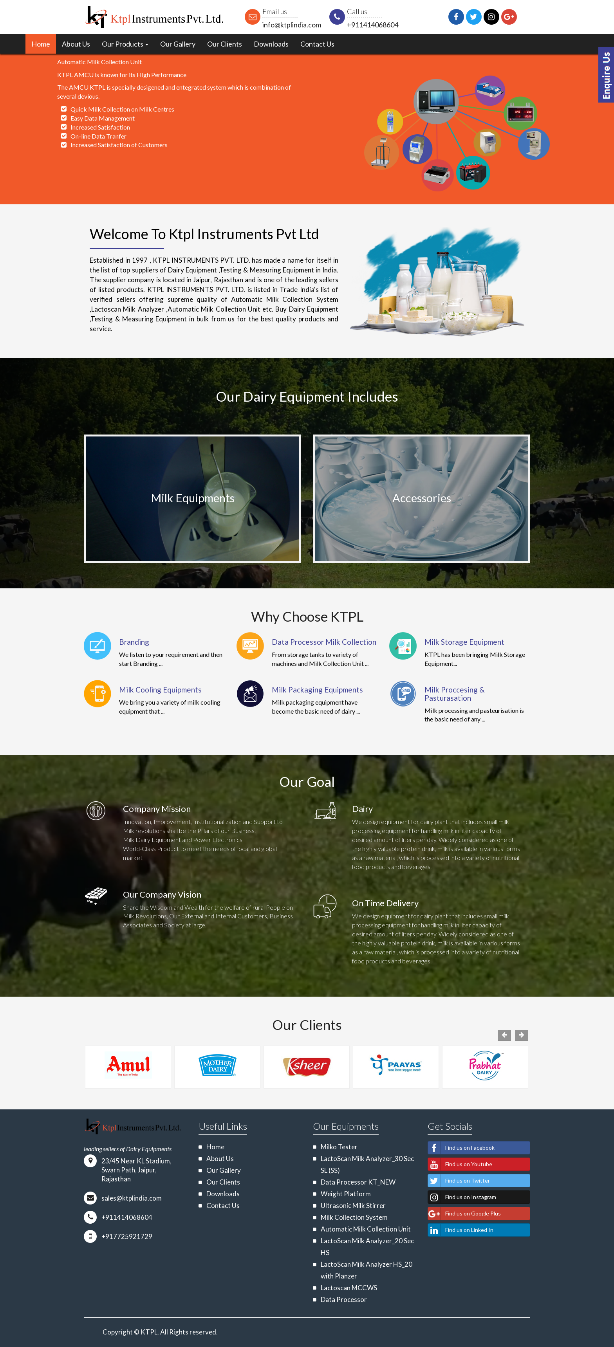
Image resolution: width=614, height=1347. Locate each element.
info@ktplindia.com (291, 24)
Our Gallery (177, 44)
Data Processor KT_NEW (358, 1182)
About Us (76, 44)
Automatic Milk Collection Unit (366, 1229)
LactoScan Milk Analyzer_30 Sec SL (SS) (367, 1164)
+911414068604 (372, 24)
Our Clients (224, 44)
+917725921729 (126, 1236)
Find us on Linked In (460, 1230)
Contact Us (317, 44)
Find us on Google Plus (464, 1213)
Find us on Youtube (460, 1164)
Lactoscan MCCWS (349, 1288)
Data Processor (344, 1299)
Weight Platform (346, 1194)
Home (40, 44)
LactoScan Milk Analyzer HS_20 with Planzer (366, 1270)
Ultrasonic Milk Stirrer (353, 1205)
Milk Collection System (354, 1217)
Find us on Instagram (462, 1197)
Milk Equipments (193, 498)
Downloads (271, 44)
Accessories (421, 498)
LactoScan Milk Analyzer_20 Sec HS (367, 1247)
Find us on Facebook (461, 1147)
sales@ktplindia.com (131, 1198)
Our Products (125, 44)
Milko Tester (339, 1147)
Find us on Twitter (459, 1180)
